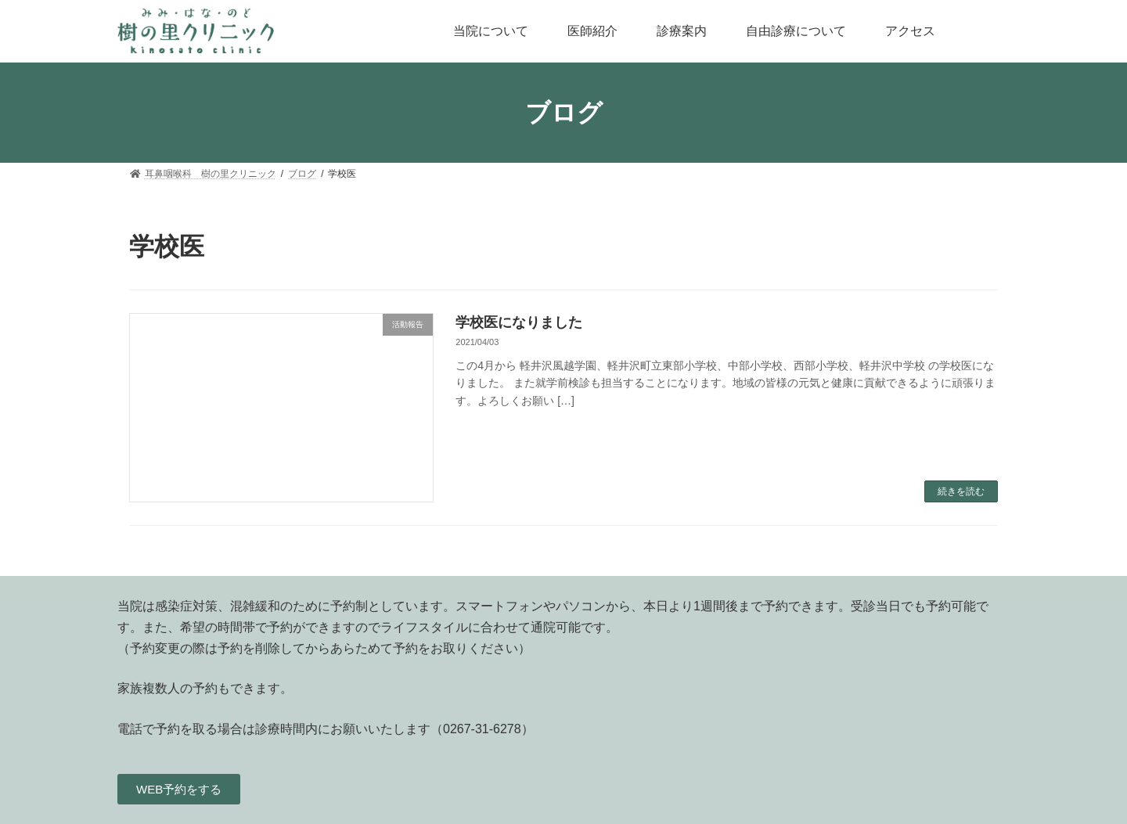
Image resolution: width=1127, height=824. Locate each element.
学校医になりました (518, 322)
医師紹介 (592, 31)
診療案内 (682, 31)
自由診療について (796, 31)
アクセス (910, 31)
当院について (490, 31)
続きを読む (961, 491)
